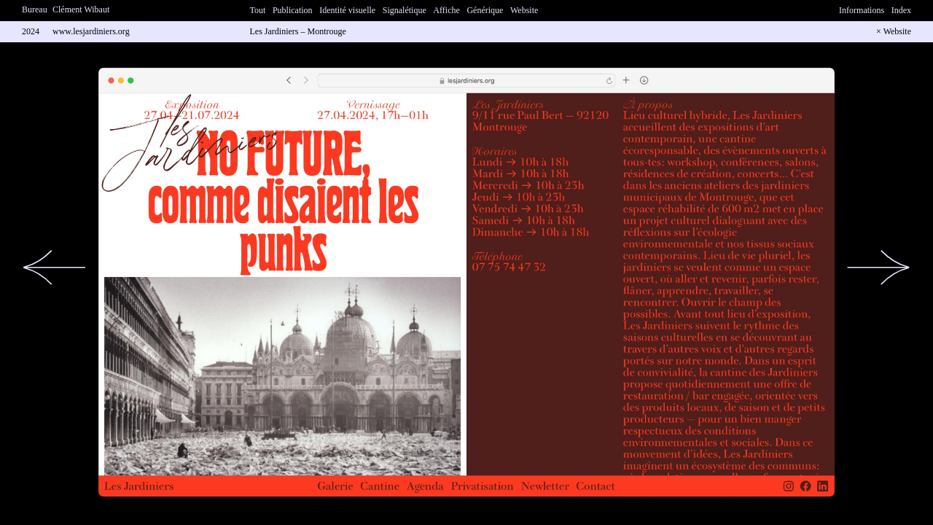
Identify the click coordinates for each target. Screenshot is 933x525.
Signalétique (404, 10)
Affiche (446, 10)
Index (901, 10)
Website (524, 10)
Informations (861, 10)
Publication (293, 10)
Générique (484, 10)
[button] (54, 267)
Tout (258, 10)
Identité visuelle (347, 10)
